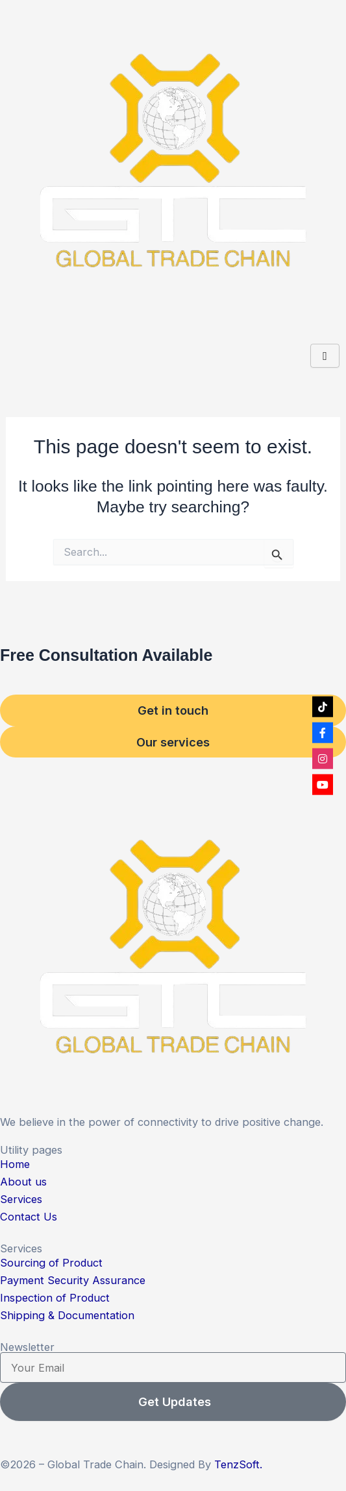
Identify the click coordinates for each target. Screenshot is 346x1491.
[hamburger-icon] (325, 356)
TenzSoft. (238, 1464)
